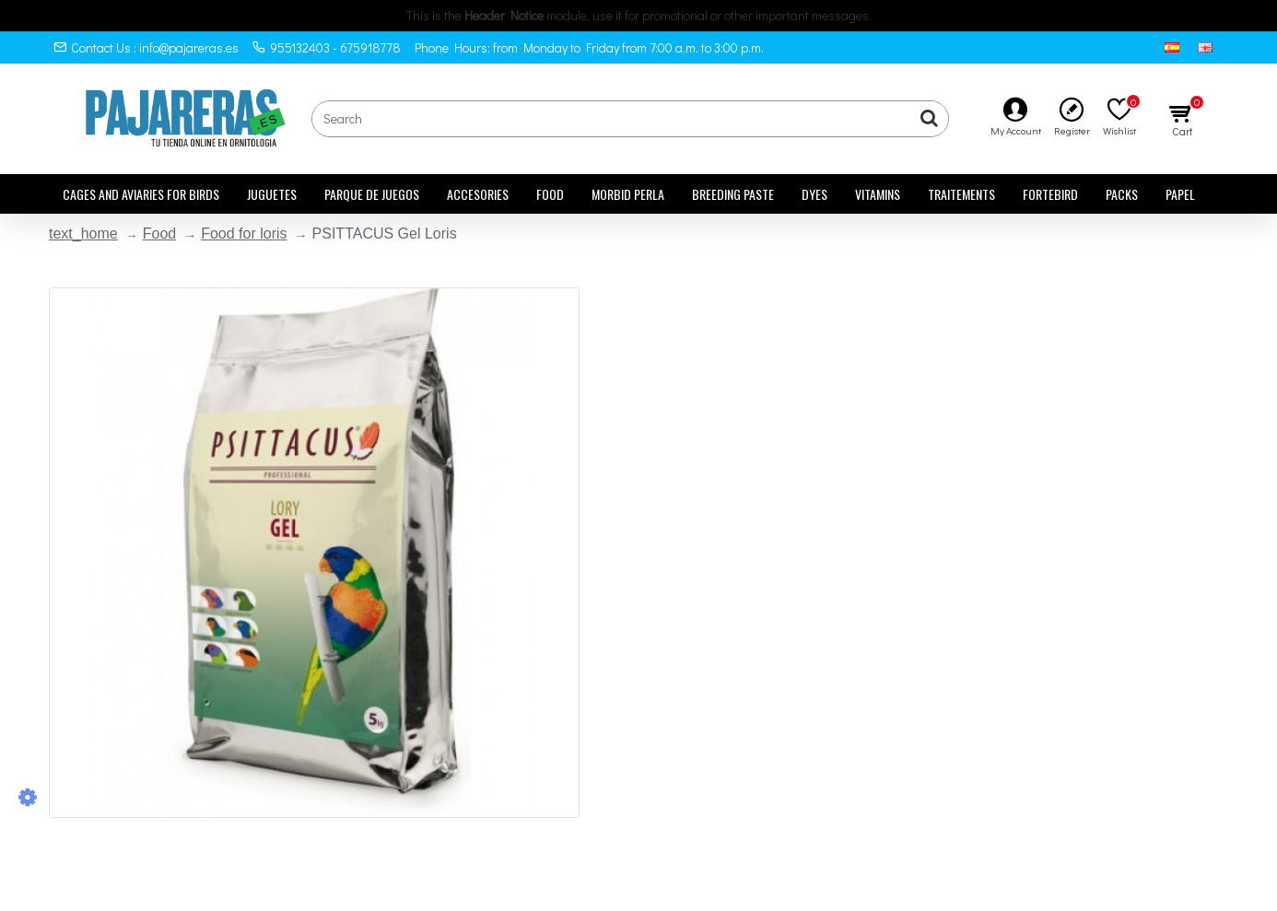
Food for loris (244, 233)
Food (159, 233)
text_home (83, 233)
